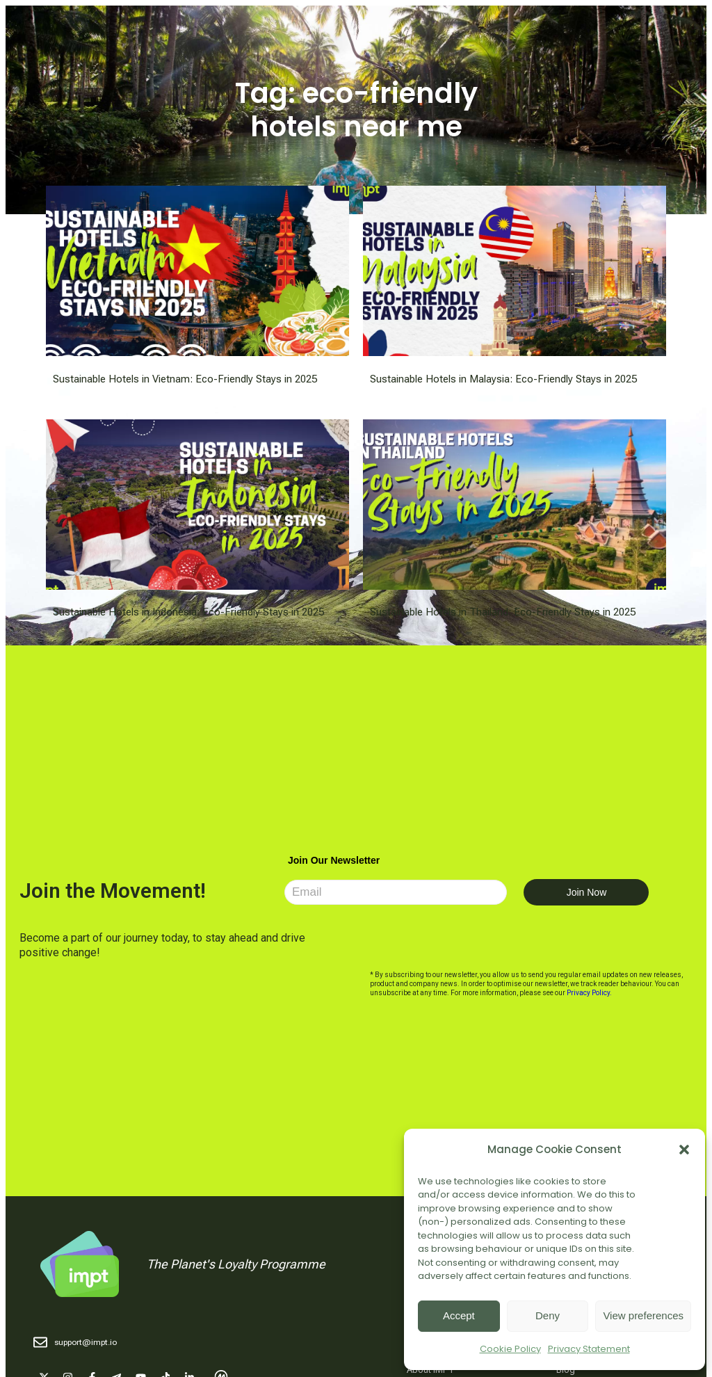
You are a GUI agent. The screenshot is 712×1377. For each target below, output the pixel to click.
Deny (547, 1315)
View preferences (643, 1315)
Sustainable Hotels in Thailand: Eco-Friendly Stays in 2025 (503, 612)
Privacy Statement (589, 1348)
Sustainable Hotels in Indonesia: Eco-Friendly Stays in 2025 (188, 612)
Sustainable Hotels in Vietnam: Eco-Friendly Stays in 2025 (185, 379)
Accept (459, 1315)
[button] (684, 1150)
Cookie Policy (510, 1348)
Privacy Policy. (589, 993)
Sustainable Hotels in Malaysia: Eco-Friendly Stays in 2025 (503, 379)
